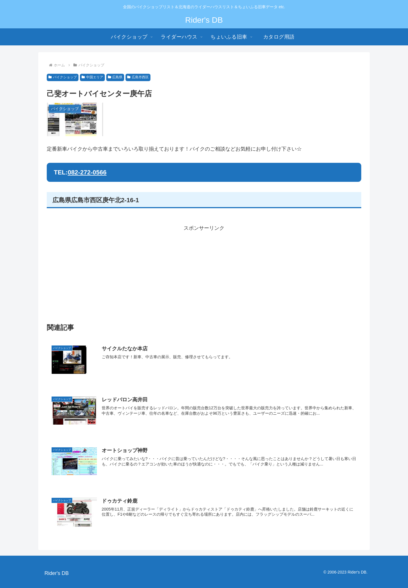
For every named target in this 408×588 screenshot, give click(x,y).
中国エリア (92, 77)
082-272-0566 (87, 172)
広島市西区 (138, 77)
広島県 (115, 77)
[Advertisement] (204, 272)
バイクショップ (62, 77)
